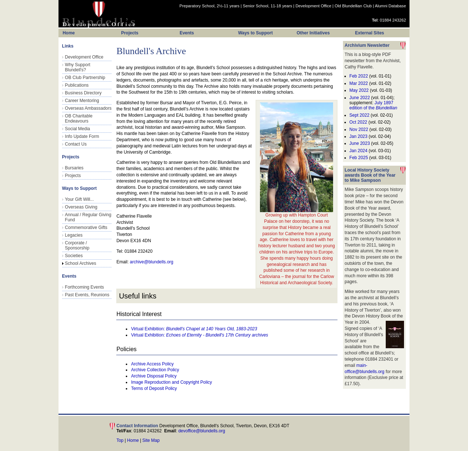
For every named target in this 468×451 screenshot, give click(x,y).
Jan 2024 (358, 150)
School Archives (80, 263)
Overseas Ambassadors (88, 108)
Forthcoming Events (84, 287)
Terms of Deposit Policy (154, 388)
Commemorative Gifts (86, 227)
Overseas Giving (81, 207)
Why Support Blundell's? (77, 67)
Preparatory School (209, 6)
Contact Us (76, 144)
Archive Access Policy (152, 364)
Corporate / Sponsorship (77, 245)
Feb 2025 (359, 157)
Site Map (150, 440)
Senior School (267, 6)
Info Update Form (82, 136)
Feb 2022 (359, 76)
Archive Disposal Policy (154, 376)
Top (119, 440)
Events (187, 32)
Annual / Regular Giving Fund (88, 217)
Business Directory (83, 92)
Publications (77, 85)
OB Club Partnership (85, 77)
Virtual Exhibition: (194, 328)
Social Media (77, 128)
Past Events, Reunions (87, 294)
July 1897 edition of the (373, 105)
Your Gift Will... (79, 199)
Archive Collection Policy (155, 369)
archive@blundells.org (151, 261)
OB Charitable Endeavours (79, 118)
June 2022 (360, 97)
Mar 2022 (359, 83)
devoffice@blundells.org (201, 430)
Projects (73, 175)
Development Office (313, 6)
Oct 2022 (358, 122)
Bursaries (74, 167)
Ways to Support (255, 32)
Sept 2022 (360, 115)
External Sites (369, 32)
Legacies (74, 235)
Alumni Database (390, 6)
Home (133, 440)
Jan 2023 (359, 136)
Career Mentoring (82, 100)
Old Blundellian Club (353, 6)
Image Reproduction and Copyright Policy (171, 382)
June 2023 (360, 143)
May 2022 (359, 90)
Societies (74, 255)
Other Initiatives (313, 32)
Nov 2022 (359, 129)
